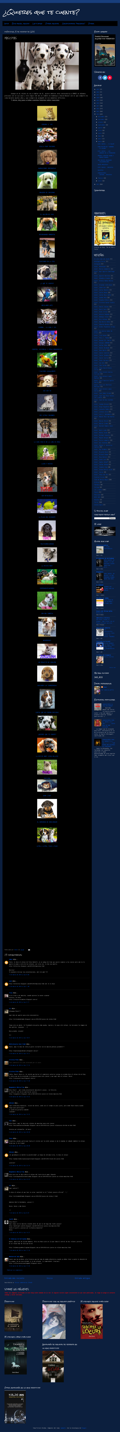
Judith (11, 1219)
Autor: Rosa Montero (100, 457)
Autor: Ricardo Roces (101, 452)
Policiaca (97, 494)
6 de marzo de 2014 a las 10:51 (19, 1038)
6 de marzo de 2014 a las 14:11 (19, 1053)
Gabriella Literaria (102, 618)
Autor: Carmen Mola (100, 297)
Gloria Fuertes (109, 657)
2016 (98, 108)
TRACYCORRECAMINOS (47, 544)
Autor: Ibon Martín (100, 350)
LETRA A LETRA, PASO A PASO (47, 846)
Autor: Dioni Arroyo (100, 311)
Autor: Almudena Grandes (102, 278)
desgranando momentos (103, 628)
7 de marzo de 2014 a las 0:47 (19, 1213)
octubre (101, 122)
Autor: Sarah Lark (100, 459)
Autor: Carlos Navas (100, 292)
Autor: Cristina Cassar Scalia (104, 302)
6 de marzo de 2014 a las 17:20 (19, 1081)
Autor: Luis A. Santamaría (103, 414)
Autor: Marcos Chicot (101, 421)
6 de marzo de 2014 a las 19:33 (19, 1096)
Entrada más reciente (14, 1278)
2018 (98, 103)
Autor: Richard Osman (101, 454)
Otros (91, 23)
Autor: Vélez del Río (101, 474)
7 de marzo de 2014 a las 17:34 (19, 1250)
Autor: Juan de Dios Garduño (103, 400)
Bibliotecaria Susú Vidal (17, 1044)
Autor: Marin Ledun (100, 430)
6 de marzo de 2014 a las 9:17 (19, 1002)
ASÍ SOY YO (47, 391)
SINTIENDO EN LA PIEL (47, 261)
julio (100, 130)
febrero (101, 178)
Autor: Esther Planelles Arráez (104, 327)
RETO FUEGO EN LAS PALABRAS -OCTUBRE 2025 (109, 601)
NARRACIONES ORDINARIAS (47, 168)
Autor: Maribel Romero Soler (103, 426)
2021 (98, 95)
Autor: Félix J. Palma (101, 338)
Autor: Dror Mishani (100, 319)
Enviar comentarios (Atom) (23, 1282)
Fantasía (97, 484)
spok (10, 981)
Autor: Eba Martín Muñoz (102, 322)
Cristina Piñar (14, 1060)
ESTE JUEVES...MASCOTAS (105, 167)
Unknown (11, 1103)
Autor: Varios (98, 472)
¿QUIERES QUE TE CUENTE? (47, 734)
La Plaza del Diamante (103, 655)
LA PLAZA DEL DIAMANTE (47, 517)
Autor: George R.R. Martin (103, 340)
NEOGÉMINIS (47, 640)
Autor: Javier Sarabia (101, 355)
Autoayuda (97, 264)
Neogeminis (99, 572)
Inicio (6, 23)
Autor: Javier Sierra (101, 358)
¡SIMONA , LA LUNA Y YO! (47, 327)
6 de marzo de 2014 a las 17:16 (19, 1065)
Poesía (96, 492)
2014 (98, 114)
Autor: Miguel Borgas (101, 437)
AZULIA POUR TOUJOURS (47, 146)
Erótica (96, 482)
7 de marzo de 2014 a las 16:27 (19, 1232)
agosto (100, 127)
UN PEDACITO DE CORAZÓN (47, 662)
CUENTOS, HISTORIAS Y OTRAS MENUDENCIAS (47, 349)
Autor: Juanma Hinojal (101, 404)
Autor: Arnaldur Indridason (103, 285)
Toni (10, 1120)
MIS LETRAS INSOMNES (47, 415)
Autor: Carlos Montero (101, 290)
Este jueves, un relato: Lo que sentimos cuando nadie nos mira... (109, 563)
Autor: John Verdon (100, 365)
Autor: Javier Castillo (101, 353)
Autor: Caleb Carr (100, 287)
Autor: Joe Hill (99, 363)
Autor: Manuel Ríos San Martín (104, 416)
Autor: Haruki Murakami (101, 348)
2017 (98, 106)
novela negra (98, 505)
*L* (10, 1008)
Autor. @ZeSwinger (100, 266)
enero (100, 181)
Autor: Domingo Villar (101, 317)
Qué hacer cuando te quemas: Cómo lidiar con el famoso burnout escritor (105, 621)
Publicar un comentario (14, 1270)
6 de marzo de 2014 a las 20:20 (19, 1132)
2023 (98, 89)
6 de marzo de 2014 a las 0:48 (19, 974)
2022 (98, 92)
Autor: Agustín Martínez (102, 275)
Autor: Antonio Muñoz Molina (103, 281)
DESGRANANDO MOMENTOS (47, 234)
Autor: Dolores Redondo (101, 314)
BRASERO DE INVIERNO (47, 192)
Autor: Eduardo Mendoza (101, 324)
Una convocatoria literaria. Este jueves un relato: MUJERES (109, 633)
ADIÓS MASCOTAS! (103, 164)
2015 (98, 111)
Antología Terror (99, 261)
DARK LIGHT (47, 795)
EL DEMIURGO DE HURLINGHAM (47, 822)
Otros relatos (52, 23)
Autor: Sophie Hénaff (101, 462)
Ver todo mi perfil (107, 690)
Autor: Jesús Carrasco (101, 360)
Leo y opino (37, 23)
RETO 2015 (97, 497)
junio (100, 133)
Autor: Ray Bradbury (100, 449)
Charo (10, 1138)
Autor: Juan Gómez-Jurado (102, 393)
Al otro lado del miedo (101, 259)
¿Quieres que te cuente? (42, 12)
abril (100, 138)
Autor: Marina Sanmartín (102, 269)
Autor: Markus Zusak (100, 432)
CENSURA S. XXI (47, 124)
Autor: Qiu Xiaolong (100, 442)
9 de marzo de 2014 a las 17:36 (19, 1266)
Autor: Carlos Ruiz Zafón (102, 295)
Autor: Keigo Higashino (101, 406)
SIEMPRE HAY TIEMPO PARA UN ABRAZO (109, 588)
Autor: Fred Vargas (100, 335)
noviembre (101, 119)
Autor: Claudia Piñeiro (101, 300)
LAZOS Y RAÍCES (47, 464)
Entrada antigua (82, 1278)
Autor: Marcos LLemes (101, 423)
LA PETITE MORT (47, 566)
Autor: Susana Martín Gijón (103, 469)
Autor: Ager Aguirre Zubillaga (104, 271)
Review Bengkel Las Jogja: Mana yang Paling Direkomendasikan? (109, 646)
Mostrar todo (113, 667)
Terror (96, 502)
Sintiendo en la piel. (103, 641)
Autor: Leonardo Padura (101, 409)
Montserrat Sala (14, 1256)
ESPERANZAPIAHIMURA (47, 588)
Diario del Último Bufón (104, 611)
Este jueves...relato (20, 23)
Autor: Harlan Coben (100, 345)
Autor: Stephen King (100, 467)
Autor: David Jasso (100, 309)
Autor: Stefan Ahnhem (101, 464)
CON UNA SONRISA (47, 613)
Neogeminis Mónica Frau (16, 1087)
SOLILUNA (47, 778)
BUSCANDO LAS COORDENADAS (47, 685)
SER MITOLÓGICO (47, 496)
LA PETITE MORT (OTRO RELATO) (47, 756)
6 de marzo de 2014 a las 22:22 (19, 1179)
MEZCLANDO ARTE (47, 305)
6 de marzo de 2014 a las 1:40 (19, 986)
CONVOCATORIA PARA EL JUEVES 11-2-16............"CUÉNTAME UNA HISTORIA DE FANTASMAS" (108, 743)
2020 (98, 97)
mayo (100, 136)
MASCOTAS (100, 170)
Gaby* (10, 959)
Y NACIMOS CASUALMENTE (47, 371)
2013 (98, 184)
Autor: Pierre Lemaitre (101, 440)
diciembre (101, 116)
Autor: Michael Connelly (102, 435)
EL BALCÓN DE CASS (47, 214)
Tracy (10, 993)
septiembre (102, 125)
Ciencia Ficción (99, 477)
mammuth (63, 1428)
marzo (100, 141)
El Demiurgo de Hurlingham (17, 1239)
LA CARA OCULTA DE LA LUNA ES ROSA (47, 442)
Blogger (84, 1428)
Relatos (96, 499)
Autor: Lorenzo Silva (101, 411)
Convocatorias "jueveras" (73, 23)
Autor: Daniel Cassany (101, 306)
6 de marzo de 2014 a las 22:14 (19, 1165)
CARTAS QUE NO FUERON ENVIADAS (47, 712)
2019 (98, 100)
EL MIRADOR (99, 585)
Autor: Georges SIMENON (101, 343)
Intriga (96, 487)
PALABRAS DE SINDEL (102, 598)
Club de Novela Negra (101, 479)
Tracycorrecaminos (102, 545)
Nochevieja (99, 613)
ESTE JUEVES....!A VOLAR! (106, 144)
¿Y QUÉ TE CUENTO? (47, 283)
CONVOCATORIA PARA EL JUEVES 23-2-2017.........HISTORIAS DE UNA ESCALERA (108, 723)
